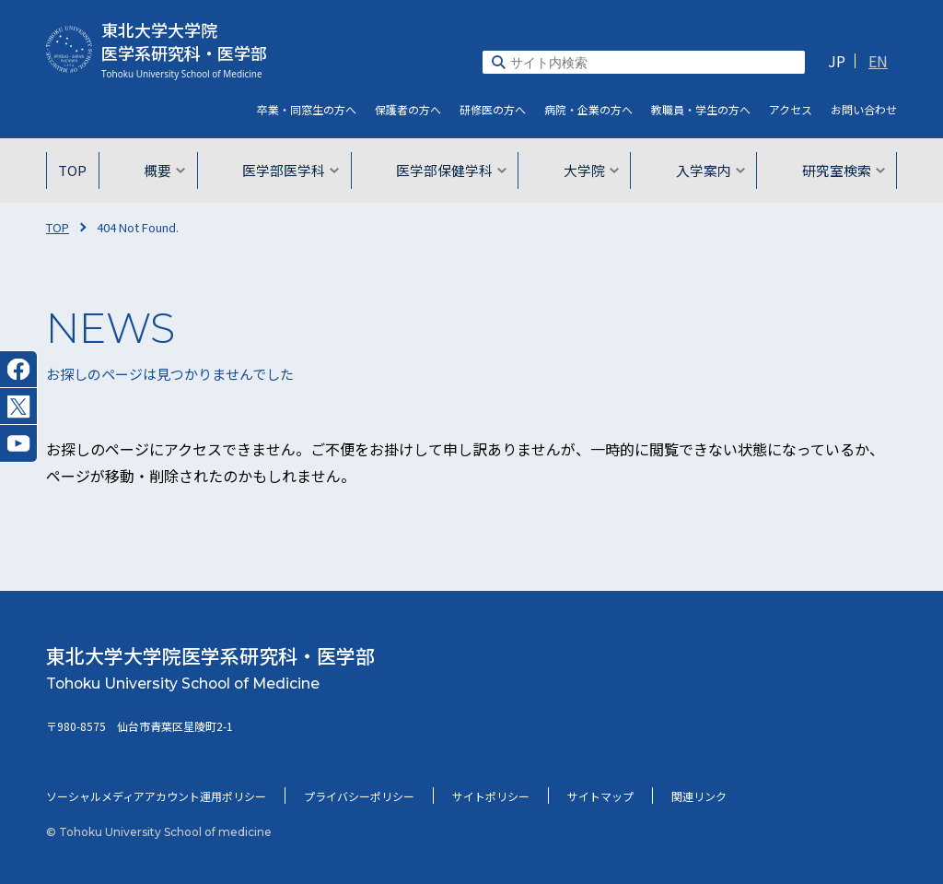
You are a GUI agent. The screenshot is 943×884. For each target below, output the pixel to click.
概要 (172, 170)
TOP (82, 170)
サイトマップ (600, 796)
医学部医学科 (296, 170)
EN (878, 60)
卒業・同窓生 (306, 109)
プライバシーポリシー (359, 796)
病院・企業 (588, 109)
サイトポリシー (491, 796)
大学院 (588, 170)
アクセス (790, 109)
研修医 (493, 109)
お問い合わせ (864, 109)
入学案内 (705, 170)
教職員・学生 (701, 109)
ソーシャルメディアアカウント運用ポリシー (156, 796)
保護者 (408, 109)
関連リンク (699, 796)
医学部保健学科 (452, 170)
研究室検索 (835, 170)
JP (836, 60)
